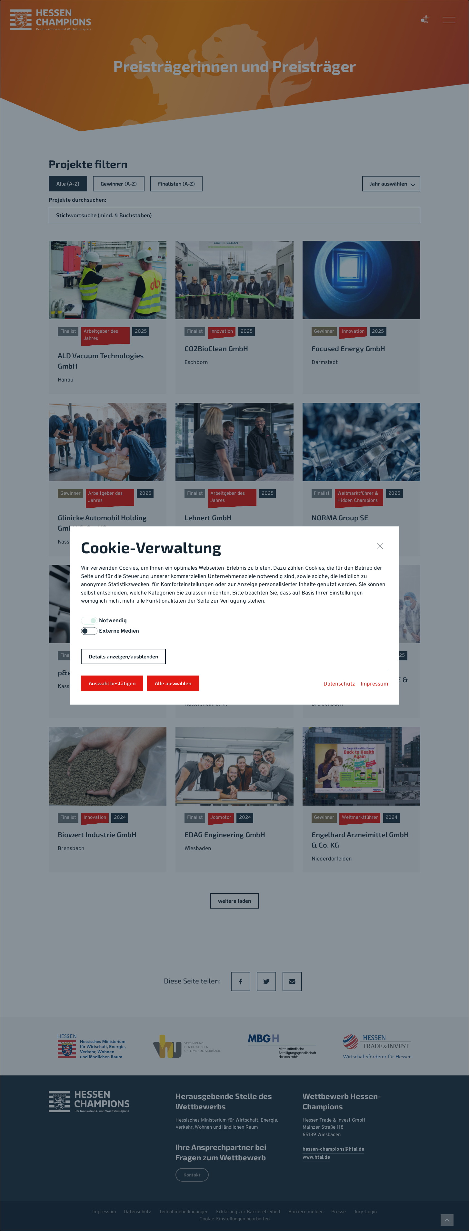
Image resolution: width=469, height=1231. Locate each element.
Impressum (374, 684)
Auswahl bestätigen (112, 683)
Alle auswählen (173, 683)
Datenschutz (339, 684)
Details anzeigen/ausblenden (123, 656)
